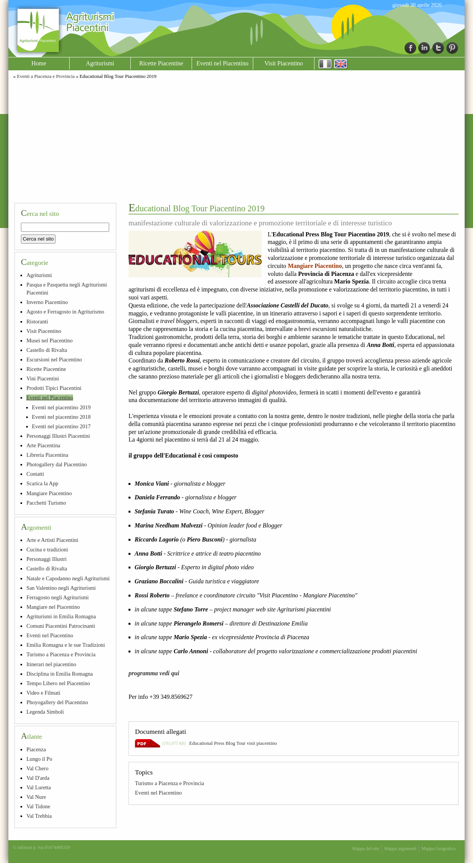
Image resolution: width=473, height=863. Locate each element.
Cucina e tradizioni (47, 549)
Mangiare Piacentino (48, 493)
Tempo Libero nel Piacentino (58, 683)
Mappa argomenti (400, 848)
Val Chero (37, 768)
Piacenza (36, 749)
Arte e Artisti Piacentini (52, 540)
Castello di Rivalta (46, 350)
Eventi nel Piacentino (223, 63)
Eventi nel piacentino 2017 (61, 426)
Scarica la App (42, 483)
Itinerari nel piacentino (51, 664)
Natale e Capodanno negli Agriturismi (68, 578)
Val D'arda (37, 778)
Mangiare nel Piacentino (53, 607)
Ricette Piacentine (161, 63)
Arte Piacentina (43, 445)
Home (38, 63)
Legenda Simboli (45, 712)
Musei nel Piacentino (49, 340)
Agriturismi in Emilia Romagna (61, 616)
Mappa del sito (365, 848)
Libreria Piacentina (47, 455)
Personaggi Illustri (46, 559)
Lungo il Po (39, 759)
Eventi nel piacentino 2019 (61, 407)
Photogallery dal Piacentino (56, 464)
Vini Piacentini (42, 378)
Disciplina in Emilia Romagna (59, 674)
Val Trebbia (39, 816)
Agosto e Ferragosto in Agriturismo (65, 312)
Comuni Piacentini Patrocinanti (60, 626)
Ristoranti (37, 321)
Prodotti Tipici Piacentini (53, 388)
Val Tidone (38, 806)
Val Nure (36, 797)
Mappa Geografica (438, 848)
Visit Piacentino (283, 63)
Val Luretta (38, 787)
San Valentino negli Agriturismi (60, 588)
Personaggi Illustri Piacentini (58, 436)
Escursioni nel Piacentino (54, 359)
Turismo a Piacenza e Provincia (169, 783)
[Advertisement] (236, 140)
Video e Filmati (43, 693)
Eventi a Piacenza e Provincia (46, 76)
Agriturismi (100, 63)
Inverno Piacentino (47, 302)
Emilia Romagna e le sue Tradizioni (65, 645)
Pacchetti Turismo (46, 503)
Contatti (35, 474)
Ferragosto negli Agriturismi (57, 597)
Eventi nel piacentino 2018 (61, 417)
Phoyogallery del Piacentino (57, 702)
